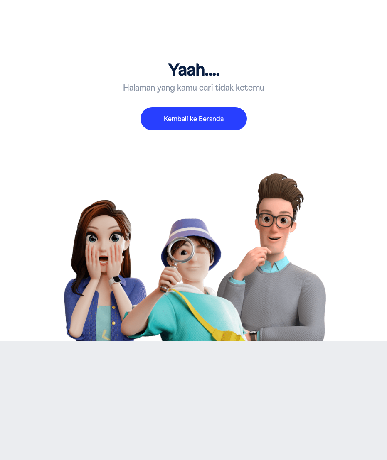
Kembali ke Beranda (194, 119)
